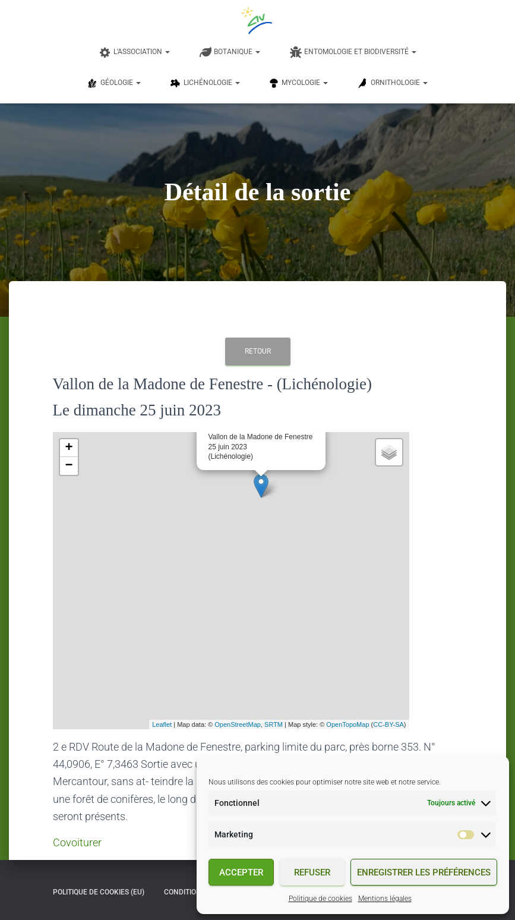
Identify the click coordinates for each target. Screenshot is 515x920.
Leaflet (162, 724)
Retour (258, 351)
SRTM (273, 724)
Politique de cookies (320, 898)
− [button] (68, 466)
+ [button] (68, 448)
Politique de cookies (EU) (98, 892)
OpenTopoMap (347, 724)
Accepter (241, 872)
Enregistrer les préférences (424, 872)
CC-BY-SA (388, 724)
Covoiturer (77, 842)
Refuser (312, 872)
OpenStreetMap (237, 724)
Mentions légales (385, 898)
